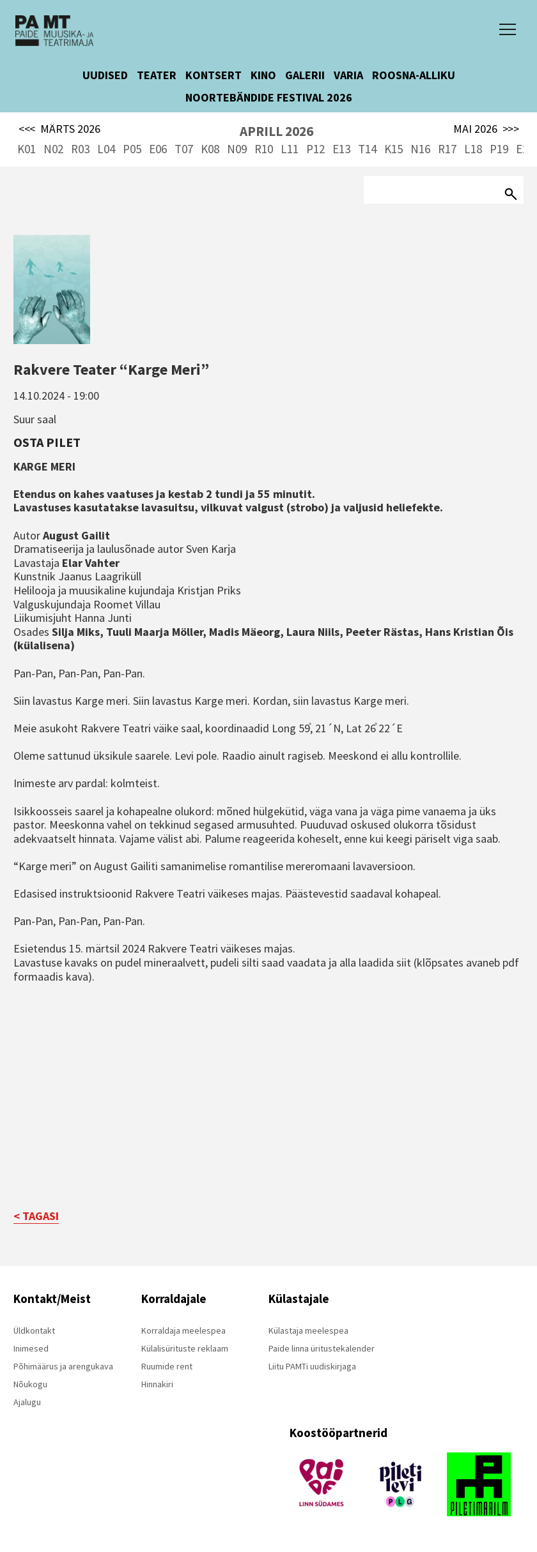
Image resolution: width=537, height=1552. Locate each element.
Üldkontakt (34, 1330)
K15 (393, 148)
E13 (341, 148)
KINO (263, 75)
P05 (132, 148)
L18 (473, 148)
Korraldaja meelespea (183, 1330)
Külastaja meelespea (308, 1330)
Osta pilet (47, 442)
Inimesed (31, 1348)
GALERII (305, 75)
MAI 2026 (486, 129)
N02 (53, 148)
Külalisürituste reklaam (184, 1348)
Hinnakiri (157, 1384)
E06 (158, 148)
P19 (499, 148)
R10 (263, 148)
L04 (106, 148)
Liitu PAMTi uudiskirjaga (312, 1366)
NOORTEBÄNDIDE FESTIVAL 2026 (268, 97)
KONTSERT (213, 75)
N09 (237, 148)
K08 (210, 148)
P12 (315, 148)
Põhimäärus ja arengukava (63, 1366)
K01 (26, 148)
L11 (290, 148)
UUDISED (105, 75)
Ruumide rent (166, 1366)
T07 (184, 148)
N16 (420, 148)
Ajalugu (27, 1402)
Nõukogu (30, 1384)
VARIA (348, 75)
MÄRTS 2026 (59, 129)
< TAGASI (36, 1216)
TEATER (156, 75)
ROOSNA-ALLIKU (413, 75)
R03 (80, 148)
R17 (447, 148)
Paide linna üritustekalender (321, 1348)
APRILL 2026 (276, 131)
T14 (367, 148)
